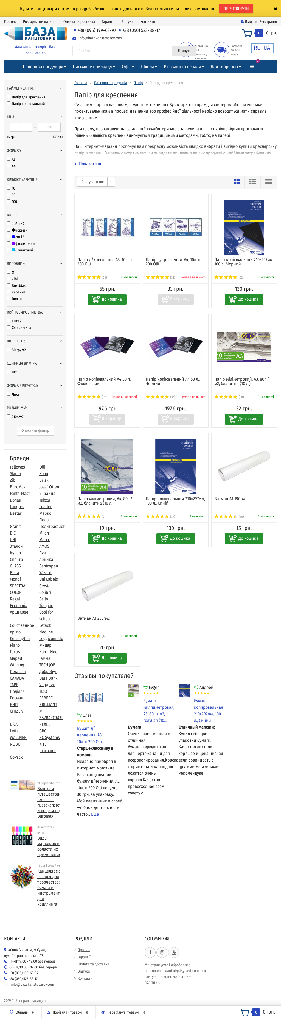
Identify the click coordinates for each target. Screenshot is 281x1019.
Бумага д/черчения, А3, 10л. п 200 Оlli (89, 735)
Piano (15, 645)
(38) (229, 397)
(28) (92, 277)
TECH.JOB (47, 665)
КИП (14, 704)
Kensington (20, 638)
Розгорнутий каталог (40, 21)
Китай (14, 321)
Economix (18, 605)
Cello (43, 599)
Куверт (16, 552)
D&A (14, 724)
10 (11, 188)
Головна (80, 83)
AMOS (44, 546)
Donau (14, 299)
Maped (16, 658)
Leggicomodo (51, 638)
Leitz (14, 730)
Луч (42, 552)
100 (12, 201)
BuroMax (16, 285)
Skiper (15, 473)
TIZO (43, 691)
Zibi (12, 279)
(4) (91, 636)
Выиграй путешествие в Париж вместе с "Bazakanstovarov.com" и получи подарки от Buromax (58, 802)
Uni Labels (48, 579)
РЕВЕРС (46, 697)
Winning (17, 665)
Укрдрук (47, 684)
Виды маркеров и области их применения (49, 846)
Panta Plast (20, 493)
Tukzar (44, 500)
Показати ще (88, 163)
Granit (15, 526)
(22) (229, 277)
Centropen (48, 566)
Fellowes (17, 467)
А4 (11, 166)
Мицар (45, 645)
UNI (13, 539)
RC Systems (49, 737)
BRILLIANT (48, 704)
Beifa (14, 572)
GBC (42, 730)
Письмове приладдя (92, 67)
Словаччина (19, 327)
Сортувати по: (93, 181)
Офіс (126, 67)
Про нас (10, 21)
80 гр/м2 (16, 350)
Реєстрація (268, 21)
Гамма (44, 658)
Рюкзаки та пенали (182, 67)
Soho (43, 473)
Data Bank (48, 678)
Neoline (46, 632)
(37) (160, 397)
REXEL (44, 724)
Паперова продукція (43, 67)
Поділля (17, 691)
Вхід (246, 21)
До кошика (112, 299)
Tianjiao (46, 605)
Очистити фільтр (35, 430)
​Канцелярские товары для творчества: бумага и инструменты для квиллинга (50, 887)
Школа (147, 67)
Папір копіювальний (26, 103)
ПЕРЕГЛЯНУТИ (236, 8)
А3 (11, 159)
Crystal (45, 585)
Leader (45, 506)
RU (257, 47)
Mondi (15, 579)
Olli (12, 272)
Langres (17, 506)
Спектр (16, 559)
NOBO (15, 744)
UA (266, 47)
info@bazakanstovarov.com (100, 38)
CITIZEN (16, 711)
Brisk (43, 480)
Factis (15, 651)
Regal (15, 599)
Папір (138, 83)
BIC (13, 533)
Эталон (16, 546)
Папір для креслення (26, 97)
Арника (46, 559)
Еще (95, 814)
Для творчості (224, 67)
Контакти (147, 21)
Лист (13, 394)
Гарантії (108, 21)
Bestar (16, 513)
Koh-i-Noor (49, 651)
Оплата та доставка (79, 21)
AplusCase (19, 612)
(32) (160, 277)
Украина (16, 292)
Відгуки (127, 21)
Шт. (12, 372)
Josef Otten (49, 486)
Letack (45, 625)
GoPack (16, 757)
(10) (229, 517)
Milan (44, 533)
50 (11, 195)
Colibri (45, 592)
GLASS (15, 566)
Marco (44, 539)
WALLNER (18, 737)
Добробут (48, 671)
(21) (92, 517)
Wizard (45, 572)
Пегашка (18, 671)
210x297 (15, 416)
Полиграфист (52, 526)
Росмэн (16, 697)
